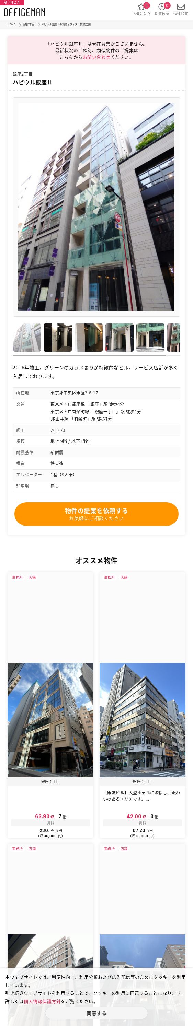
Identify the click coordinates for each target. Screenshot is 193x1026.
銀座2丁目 (28, 24)
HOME (11, 24)
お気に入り (142, 9)
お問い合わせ (97, 57)
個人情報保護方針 (42, 1001)
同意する (96, 1013)
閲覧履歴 (162, 9)
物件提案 (180, 9)
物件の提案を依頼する (96, 514)
